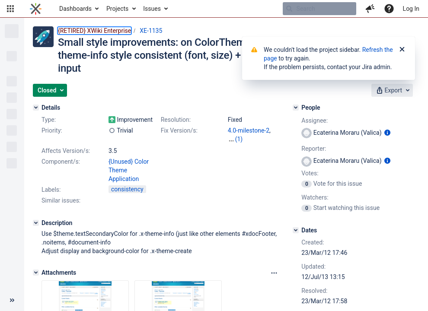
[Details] (36, 108)
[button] (10, 8)
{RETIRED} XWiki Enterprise (94, 30)
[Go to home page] (35, 8)
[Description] (36, 223)
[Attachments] (36, 273)
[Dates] (296, 230)
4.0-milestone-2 (248, 130)
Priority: (52, 130)
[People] (296, 108)
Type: (49, 119)
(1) (239, 139)
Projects (117, 8)
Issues (152, 8)
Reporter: (313, 148)
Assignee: (314, 120)
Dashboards (75, 8)
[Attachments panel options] (274, 273)
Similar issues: (61, 200)
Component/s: (61, 161)
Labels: (51, 189)
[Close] (402, 49)
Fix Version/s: (179, 130)
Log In (411, 8)
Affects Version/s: (66, 150)
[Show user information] (387, 132)
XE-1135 (151, 30)
